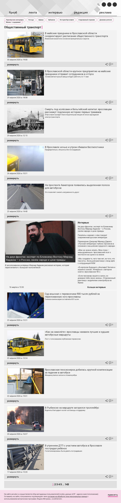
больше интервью (96, 285)
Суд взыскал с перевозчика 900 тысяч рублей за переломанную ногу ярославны (72, 293)
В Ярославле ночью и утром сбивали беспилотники (74, 145)
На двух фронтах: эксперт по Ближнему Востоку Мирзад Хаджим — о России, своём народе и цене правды (39, 256)
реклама (108, 11)
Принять (111, 496)
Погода (31, 18)
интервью (55, 11)
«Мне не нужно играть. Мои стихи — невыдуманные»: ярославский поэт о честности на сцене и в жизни (94, 250)
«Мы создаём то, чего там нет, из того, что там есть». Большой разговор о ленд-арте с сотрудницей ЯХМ (96, 259)
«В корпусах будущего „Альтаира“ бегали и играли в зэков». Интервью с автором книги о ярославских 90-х (96, 267)
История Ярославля (67, 18)
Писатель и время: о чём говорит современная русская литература (92, 234)
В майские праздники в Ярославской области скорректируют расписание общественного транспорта (76, 33)
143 (67, 482)
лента (32, 11)
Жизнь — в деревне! (13, 20)
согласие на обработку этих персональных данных (67, 496)
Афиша (40, 18)
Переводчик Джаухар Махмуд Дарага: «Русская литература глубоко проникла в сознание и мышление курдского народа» (96, 242)
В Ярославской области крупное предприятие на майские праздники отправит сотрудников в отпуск (78, 71)
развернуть (13, 62)
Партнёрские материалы (15, 18)
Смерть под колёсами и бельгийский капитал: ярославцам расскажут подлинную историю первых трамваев (78, 109)
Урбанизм (51, 18)
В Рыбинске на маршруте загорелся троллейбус (72, 405)
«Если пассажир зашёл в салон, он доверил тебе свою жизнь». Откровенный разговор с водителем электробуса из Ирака (96, 277)
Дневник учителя (105, 18)
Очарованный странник (86, 18)
